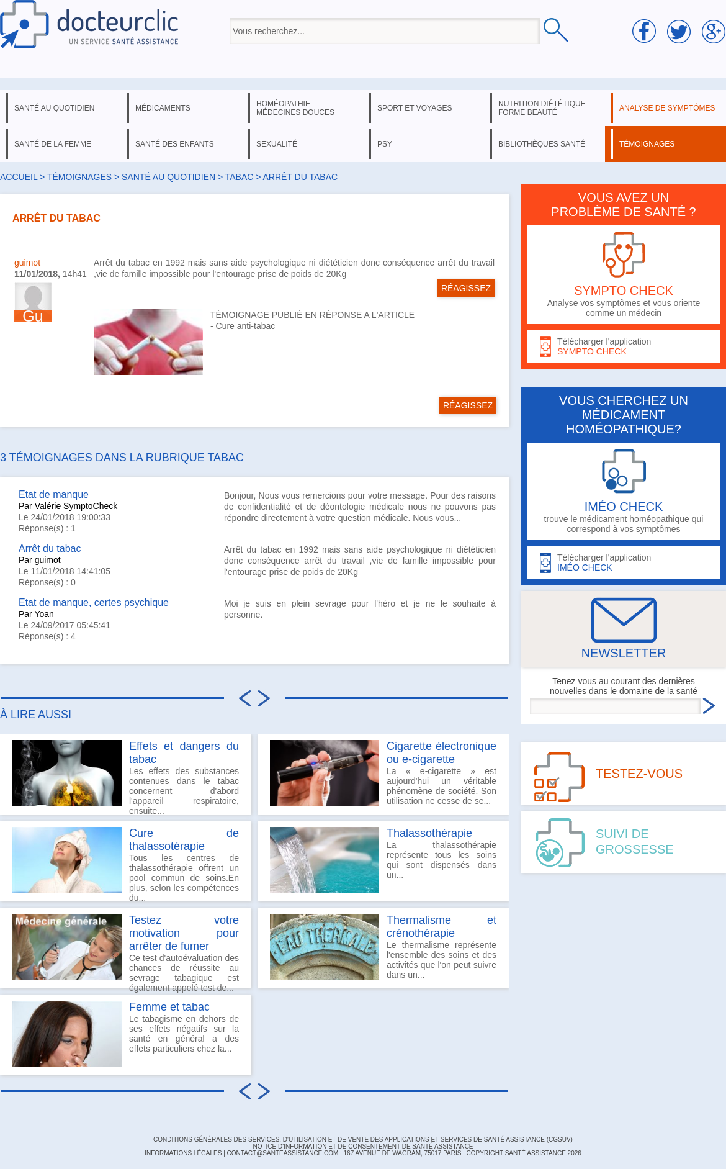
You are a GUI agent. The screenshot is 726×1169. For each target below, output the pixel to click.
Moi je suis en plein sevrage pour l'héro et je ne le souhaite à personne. (360, 609)
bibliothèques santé (541, 144)
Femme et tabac (169, 1007)
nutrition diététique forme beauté (542, 108)
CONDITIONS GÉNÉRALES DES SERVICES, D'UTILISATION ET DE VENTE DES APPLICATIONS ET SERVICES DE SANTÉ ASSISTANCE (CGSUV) (363, 1139)
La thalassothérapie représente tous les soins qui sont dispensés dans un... (383, 860)
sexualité (276, 144)
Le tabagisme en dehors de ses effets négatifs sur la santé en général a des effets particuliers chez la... (125, 1034)
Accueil (18, 177)
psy (384, 144)
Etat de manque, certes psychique (94, 602)
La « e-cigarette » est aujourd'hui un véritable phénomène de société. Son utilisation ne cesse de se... (383, 773)
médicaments (162, 108)
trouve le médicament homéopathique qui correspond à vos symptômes (624, 491)
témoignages (646, 144)
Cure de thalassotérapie (184, 839)
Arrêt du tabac (50, 548)
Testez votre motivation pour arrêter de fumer (184, 933)
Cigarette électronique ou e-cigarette (441, 752)
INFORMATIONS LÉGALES (183, 1153)
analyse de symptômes (667, 108)
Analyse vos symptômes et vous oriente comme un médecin (624, 275)
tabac (239, 177)
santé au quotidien (54, 108)
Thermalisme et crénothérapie (441, 926)
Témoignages (79, 177)
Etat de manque (54, 494)
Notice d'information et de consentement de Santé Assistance (363, 1146)
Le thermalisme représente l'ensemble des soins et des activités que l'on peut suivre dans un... (383, 947)
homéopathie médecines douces (295, 108)
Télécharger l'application (624, 346)
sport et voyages (414, 108)
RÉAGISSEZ (466, 288)
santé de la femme (52, 144)
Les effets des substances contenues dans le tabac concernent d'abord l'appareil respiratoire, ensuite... (125, 777)
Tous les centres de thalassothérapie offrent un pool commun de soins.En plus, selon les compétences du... (125, 864)
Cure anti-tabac (246, 326)
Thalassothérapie (429, 833)
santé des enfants (174, 144)
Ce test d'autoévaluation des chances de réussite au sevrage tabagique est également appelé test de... (125, 951)
